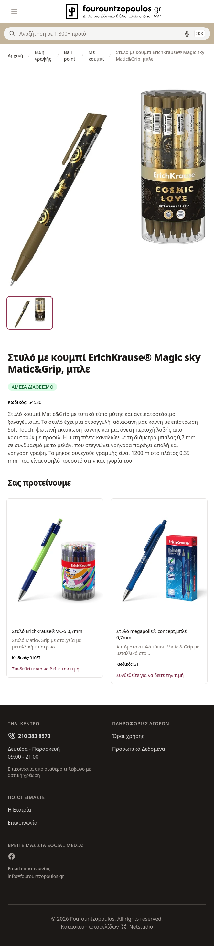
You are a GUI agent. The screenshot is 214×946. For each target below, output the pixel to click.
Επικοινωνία (22, 822)
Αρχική (15, 55)
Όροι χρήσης (128, 735)
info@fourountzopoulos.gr (36, 876)
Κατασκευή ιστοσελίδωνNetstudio (107, 926)
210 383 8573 (34, 735)
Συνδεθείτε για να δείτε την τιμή (45, 669)
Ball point (69, 55)
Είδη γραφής (43, 55)
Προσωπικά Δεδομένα (138, 748)
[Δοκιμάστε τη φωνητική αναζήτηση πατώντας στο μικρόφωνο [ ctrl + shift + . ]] (187, 33)
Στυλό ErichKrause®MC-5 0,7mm (47, 631)
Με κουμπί (96, 55)
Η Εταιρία (19, 809)
